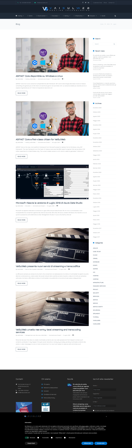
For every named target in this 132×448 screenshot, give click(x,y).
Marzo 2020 (96, 194)
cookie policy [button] (100, 428)
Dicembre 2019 (97, 198)
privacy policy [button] (85, 426)
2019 (108, 24)
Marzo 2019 (96, 219)
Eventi (95, 265)
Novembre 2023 (97, 142)
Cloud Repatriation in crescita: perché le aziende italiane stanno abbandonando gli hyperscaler (104, 84)
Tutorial (96, 317)
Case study (97, 251)
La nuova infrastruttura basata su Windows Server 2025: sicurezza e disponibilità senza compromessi (102, 75)
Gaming (65, 15)
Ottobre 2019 (96, 202)
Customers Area (97, 2)
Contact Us (111, 2)
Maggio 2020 (96, 189)
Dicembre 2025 (97, 107)
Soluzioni (91, 15)
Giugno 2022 (96, 181)
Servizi (27, 274)
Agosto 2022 (96, 176)
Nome (95, 390)
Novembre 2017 (97, 228)
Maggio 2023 (96, 155)
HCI (94, 272)
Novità (102, 15)
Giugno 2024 (96, 133)
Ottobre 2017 (96, 232)
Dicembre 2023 (97, 138)
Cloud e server (41, 15)
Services (38, 340)
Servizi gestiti (33, 274)
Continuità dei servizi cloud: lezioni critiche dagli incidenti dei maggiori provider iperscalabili (102, 94)
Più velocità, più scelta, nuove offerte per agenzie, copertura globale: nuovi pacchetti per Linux (104, 57)
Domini (30, 15)
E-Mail (95, 407)
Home (101, 24)
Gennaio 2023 (97, 168)
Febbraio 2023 (97, 163)
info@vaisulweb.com (42, 2)
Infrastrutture (78, 15)
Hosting (19, 15)
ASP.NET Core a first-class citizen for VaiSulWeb (44, 139)
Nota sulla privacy (49, 403)
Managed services (30, 340)
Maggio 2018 (96, 224)
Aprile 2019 (96, 215)
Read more (21, 93)
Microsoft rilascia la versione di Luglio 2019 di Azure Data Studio (50, 204)
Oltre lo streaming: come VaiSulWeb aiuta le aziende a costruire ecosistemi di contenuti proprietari (104, 66)
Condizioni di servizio (50, 399)
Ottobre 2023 (96, 146)
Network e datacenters (51, 393)
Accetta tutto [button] (100, 443)
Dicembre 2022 (97, 172)
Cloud (95, 255)
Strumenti (27, 208)
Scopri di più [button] (31, 443)
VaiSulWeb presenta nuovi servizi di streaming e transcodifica (44, 270)
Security (96, 293)
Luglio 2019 (96, 206)
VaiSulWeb (20, 79)
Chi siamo (47, 389)
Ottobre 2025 (96, 112)
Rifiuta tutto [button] (87, 443)
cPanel (95, 258)
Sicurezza (54, 15)
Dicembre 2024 (97, 125)
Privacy (95, 289)
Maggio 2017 (96, 237)
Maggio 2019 (96, 211)
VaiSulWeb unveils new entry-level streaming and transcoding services (46, 336)
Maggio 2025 (96, 120)
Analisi (95, 248)
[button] (106, 416)
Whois (105, 2)
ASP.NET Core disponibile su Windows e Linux (42, 75)
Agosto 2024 (96, 129)
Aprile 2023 (96, 159)
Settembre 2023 (97, 150)
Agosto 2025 (96, 116)
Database (96, 262)
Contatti (46, 396)
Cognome (96, 399)
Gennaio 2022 (97, 185)
